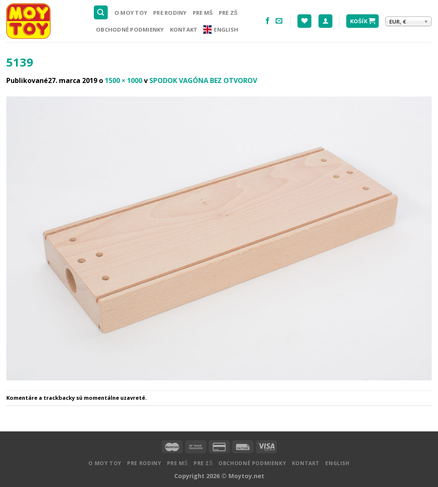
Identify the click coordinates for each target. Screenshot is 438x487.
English (220, 29)
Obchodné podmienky (130, 29)
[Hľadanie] (101, 12)
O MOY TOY (130, 12)
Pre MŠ (203, 12)
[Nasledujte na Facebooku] (267, 21)
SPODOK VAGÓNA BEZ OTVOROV (203, 80)
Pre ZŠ (228, 12)
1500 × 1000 (123, 80)
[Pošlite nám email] (279, 21)
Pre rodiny (170, 12)
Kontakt (184, 29)
